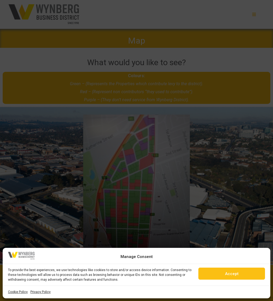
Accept (232, 273)
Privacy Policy (40, 292)
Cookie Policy (18, 292)
